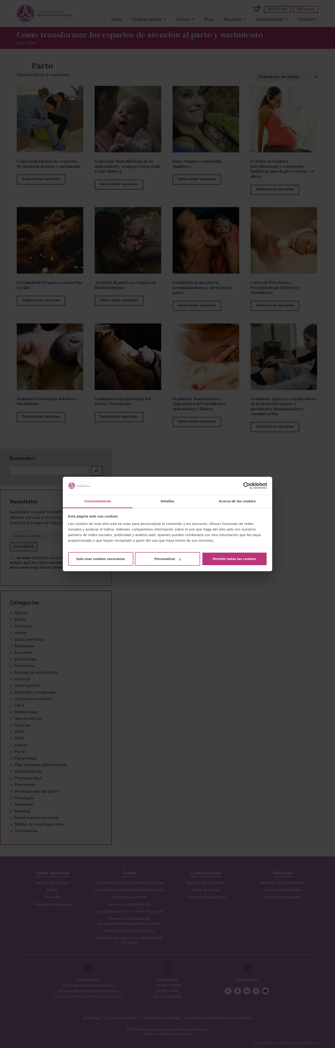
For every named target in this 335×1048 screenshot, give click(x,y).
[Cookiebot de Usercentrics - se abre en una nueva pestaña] (246, 485)
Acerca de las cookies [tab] (237, 501)
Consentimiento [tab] (97, 501)
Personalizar (167, 559)
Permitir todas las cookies (234, 559)
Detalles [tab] (167, 501)
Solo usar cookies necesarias (100, 559)
